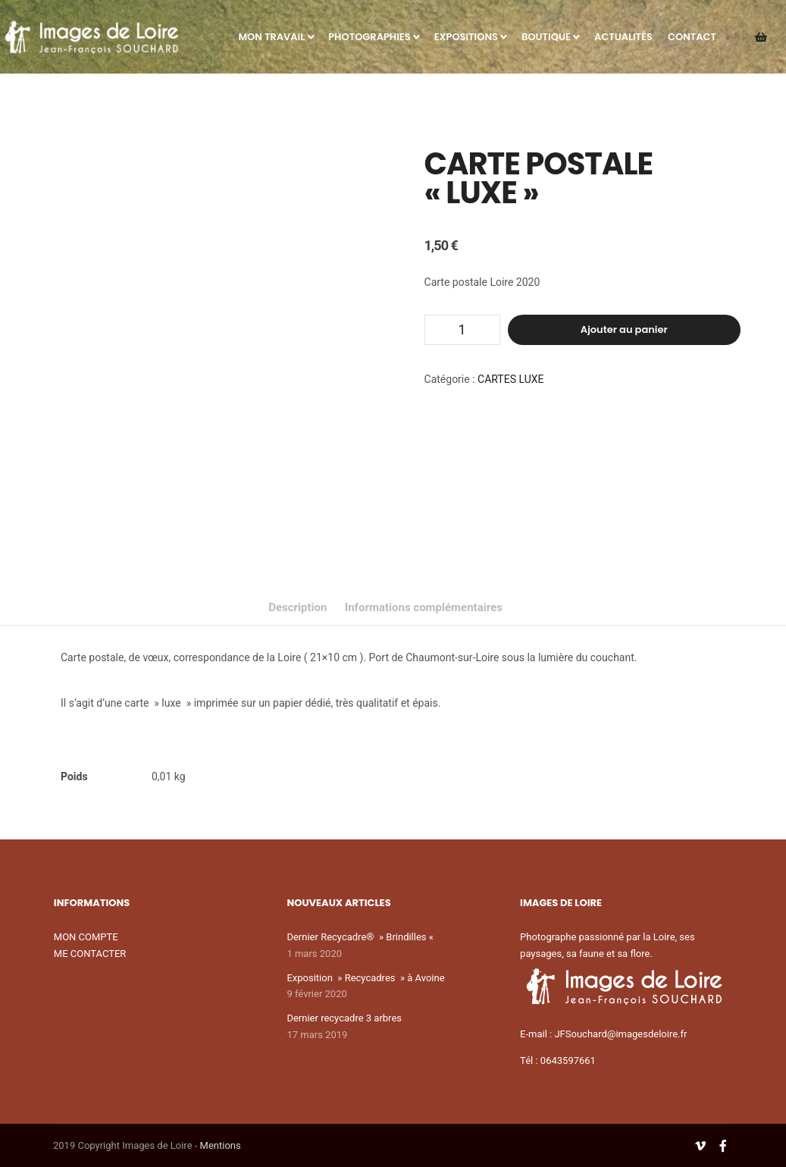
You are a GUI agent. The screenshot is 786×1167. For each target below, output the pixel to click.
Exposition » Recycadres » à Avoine (365, 977)
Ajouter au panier (624, 329)
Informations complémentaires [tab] (424, 607)
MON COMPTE (86, 937)
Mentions (220, 1145)
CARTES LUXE (510, 379)
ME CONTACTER (90, 953)
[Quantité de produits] (462, 330)
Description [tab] (297, 607)
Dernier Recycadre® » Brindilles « (361, 937)
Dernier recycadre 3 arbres (344, 1018)
